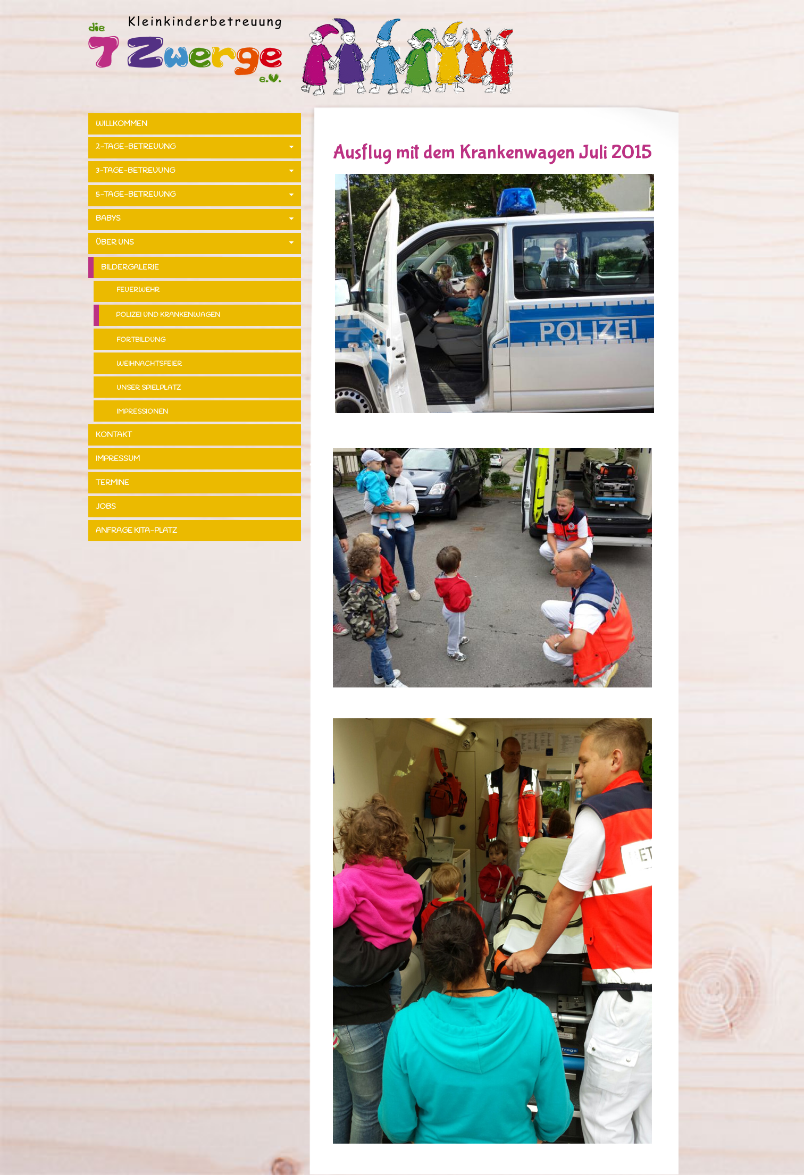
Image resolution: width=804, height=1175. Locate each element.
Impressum (118, 459)
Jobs (106, 507)
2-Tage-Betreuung (135, 147)
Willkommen (121, 124)
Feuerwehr (138, 290)
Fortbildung (140, 340)
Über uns (115, 243)
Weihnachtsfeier (149, 363)
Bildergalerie (130, 268)
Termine (112, 483)
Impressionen (142, 411)
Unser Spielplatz (148, 387)
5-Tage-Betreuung (135, 195)
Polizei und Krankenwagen (168, 315)
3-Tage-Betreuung (135, 171)
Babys (108, 219)
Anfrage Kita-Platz (136, 531)
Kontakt (114, 435)
